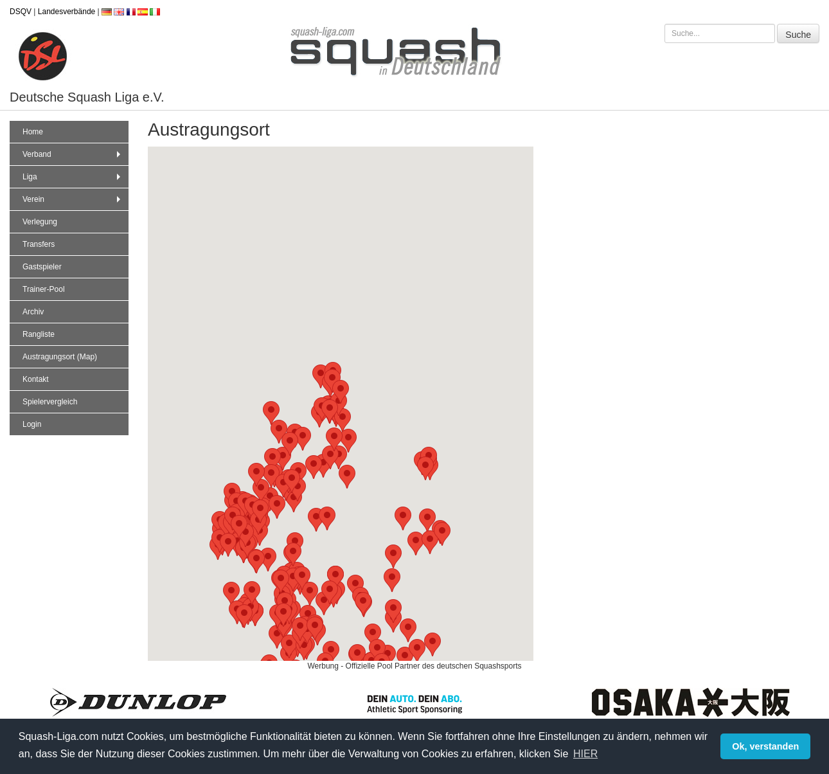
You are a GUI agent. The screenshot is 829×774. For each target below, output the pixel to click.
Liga (72, 176)
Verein (72, 199)
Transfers (38, 244)
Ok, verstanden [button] (765, 746)
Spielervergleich (49, 401)
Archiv (33, 311)
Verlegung (39, 221)
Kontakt (35, 379)
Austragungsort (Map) (59, 356)
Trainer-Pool (43, 289)
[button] (289, 646)
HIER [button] (585, 753)
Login (31, 424)
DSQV (20, 11)
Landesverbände (66, 11)
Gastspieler (42, 266)
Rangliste (38, 334)
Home (32, 131)
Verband (72, 154)
